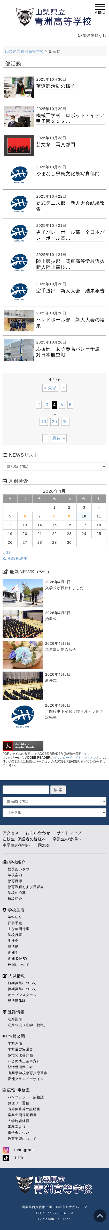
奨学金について (20, 1133)
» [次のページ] (45, 438)
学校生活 (14, 910)
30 (65, 422)
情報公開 (14, 1036)
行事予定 (15, 923)
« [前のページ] (64, 388)
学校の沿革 (17, 893)
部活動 (13, 947)
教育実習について (22, 1139)
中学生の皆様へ (17, 845)
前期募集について (22, 983)
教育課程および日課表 (26, 887)
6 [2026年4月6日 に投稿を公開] (25, 516)
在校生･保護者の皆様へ (24, 839)
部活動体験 (17, 1001)
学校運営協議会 (20, 1049)
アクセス (11, 833)
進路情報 (14, 1012)
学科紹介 (15, 917)
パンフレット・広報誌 (26, 1097)
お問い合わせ (38, 833)
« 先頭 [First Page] (50, 388)
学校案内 (15, 875)
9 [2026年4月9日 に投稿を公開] (69, 516)
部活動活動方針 (20, 1067)
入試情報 (14, 976)
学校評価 (15, 1043)
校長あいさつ (18, 869)
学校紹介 (14, 862)
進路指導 (15, 1019)
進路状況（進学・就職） (28, 1025)
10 (43, 422)
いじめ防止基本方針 (24, 1061)
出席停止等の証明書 (24, 1109)
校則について (18, 965)
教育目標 (15, 881)
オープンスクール (22, 995)
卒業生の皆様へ (67, 839)
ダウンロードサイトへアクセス (75, 757)
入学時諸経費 (18, 1121)
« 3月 (7, 552)
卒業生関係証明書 (22, 1115)
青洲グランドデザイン (26, 1079)
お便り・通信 (18, 1103)
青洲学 (13, 953)
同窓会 (44, 845)
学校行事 (15, 935)
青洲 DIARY (18, 958)
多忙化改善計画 (20, 1055)
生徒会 (13, 941)
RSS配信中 (15, 558)
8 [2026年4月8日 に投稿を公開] (54, 516)
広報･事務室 (16, 1090)
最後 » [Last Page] (58, 438)
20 (54, 422)
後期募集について (22, 989)
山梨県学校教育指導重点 (28, 1073)
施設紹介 (15, 899)
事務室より (17, 1127)
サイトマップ (69, 833)
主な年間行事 (18, 929)
